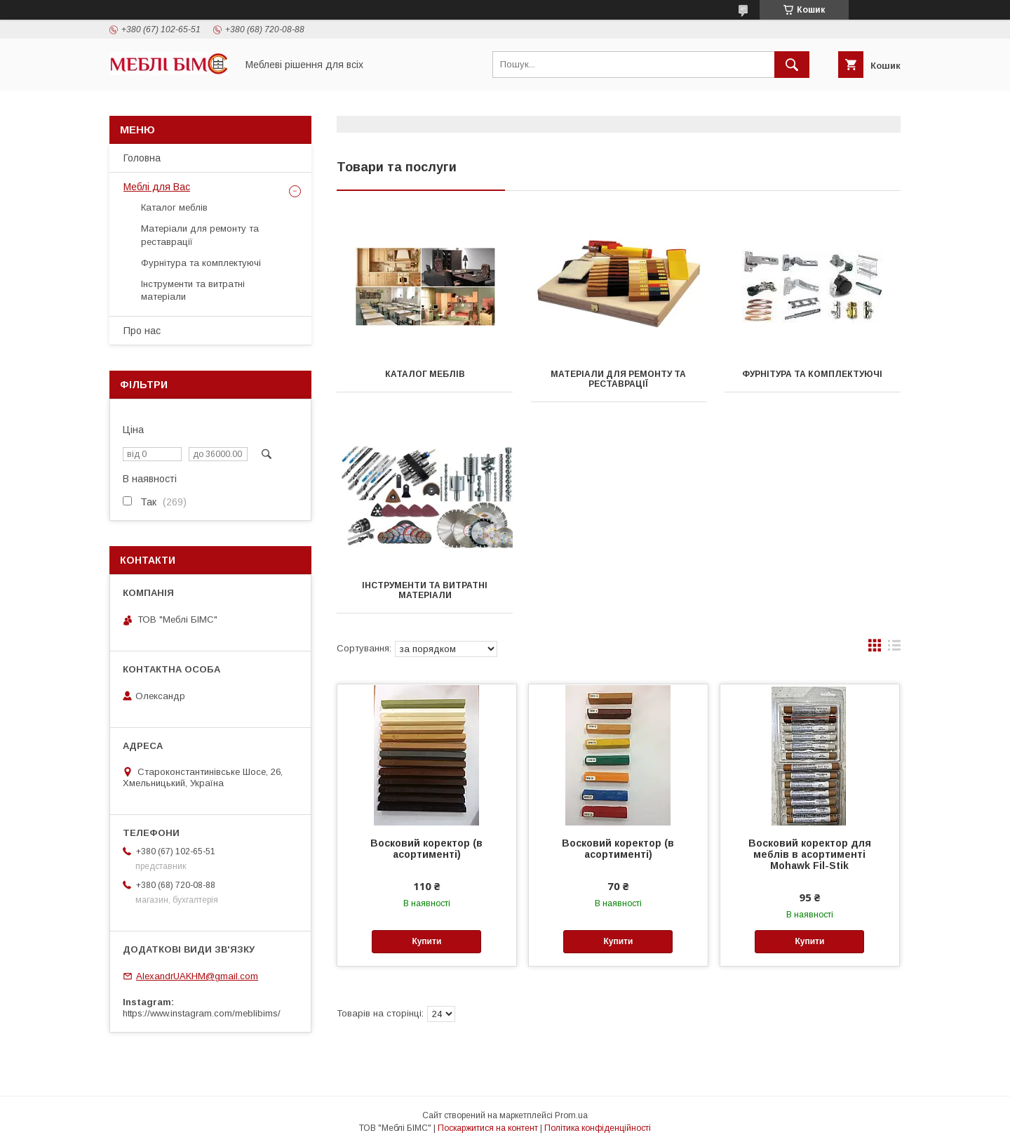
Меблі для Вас (156, 186)
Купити (426, 941)
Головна (142, 158)
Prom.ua (571, 1115)
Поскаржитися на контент (488, 1128)
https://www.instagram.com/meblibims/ (202, 1013)
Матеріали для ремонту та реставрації (618, 379)
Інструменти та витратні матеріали (424, 590)
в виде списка (894, 648)
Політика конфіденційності (597, 1128)
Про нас (142, 330)
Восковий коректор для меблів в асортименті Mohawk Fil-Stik (809, 854)
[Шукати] (791, 64)
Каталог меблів (425, 374)
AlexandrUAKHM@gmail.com (197, 976)
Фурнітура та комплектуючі (812, 374)
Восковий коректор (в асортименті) (426, 848)
